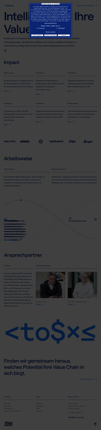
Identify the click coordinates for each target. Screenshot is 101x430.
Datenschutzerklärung (50, 23)
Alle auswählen (37, 35)
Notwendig (42, 28)
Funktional (62, 28)
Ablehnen (63, 35)
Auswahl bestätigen (50, 35)
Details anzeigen (50, 32)
